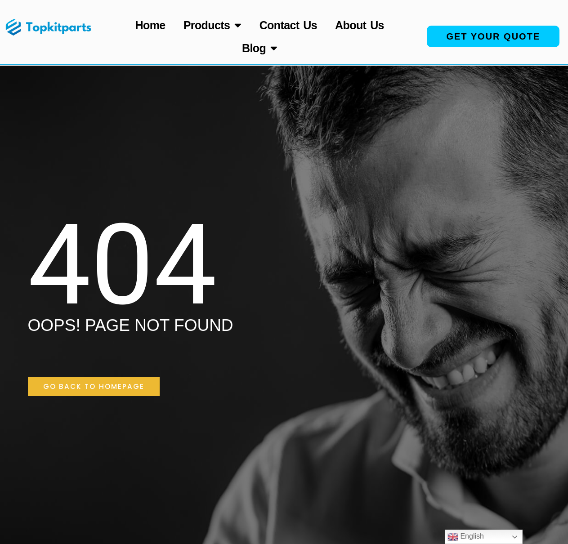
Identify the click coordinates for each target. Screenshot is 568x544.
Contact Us (288, 25)
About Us (359, 25)
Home (150, 25)
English (465, 536)
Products (212, 25)
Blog (259, 48)
